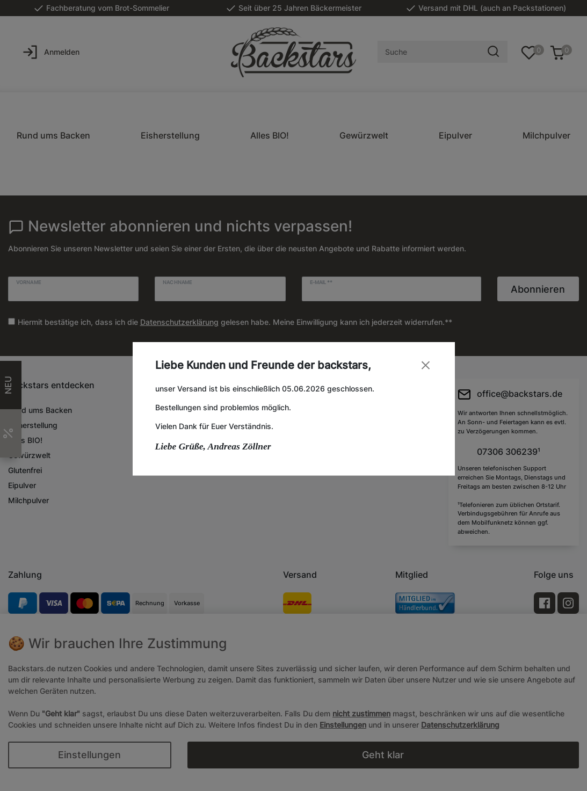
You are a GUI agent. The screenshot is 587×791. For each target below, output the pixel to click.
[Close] (425, 365)
